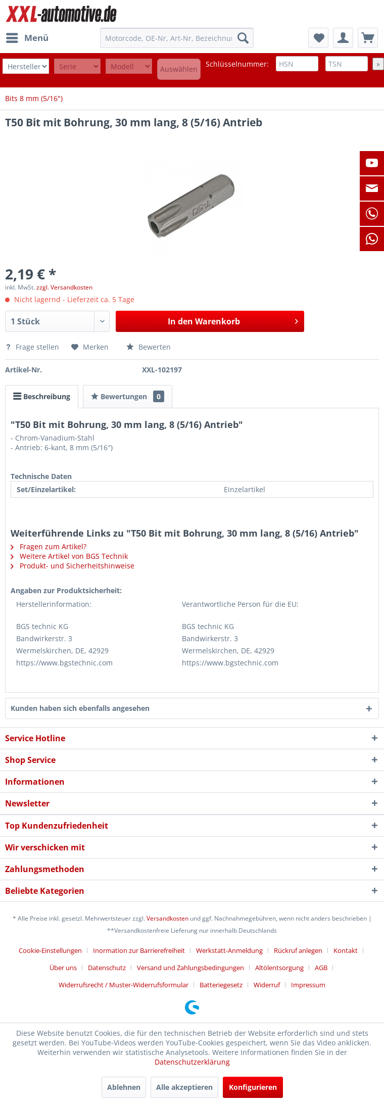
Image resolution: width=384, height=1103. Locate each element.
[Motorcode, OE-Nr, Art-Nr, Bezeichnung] (177, 38)
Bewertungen (127, 396)
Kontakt (345, 950)
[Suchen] (243, 38)
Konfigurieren (253, 1087)
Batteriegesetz (221, 984)
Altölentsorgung (279, 967)
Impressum (308, 984)
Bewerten (148, 347)
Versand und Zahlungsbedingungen (190, 967)
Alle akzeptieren (184, 1087)
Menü (27, 36)
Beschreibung (41, 396)
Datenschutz (107, 967)
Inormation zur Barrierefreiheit (139, 950)
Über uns (63, 967)
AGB (321, 967)
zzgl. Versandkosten (64, 287)
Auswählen (179, 69)
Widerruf (267, 984)
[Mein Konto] (343, 38)
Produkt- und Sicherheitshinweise (72, 565)
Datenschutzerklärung (192, 1062)
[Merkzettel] (318, 38)
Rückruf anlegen (298, 950)
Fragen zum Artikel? (48, 546)
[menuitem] (27, 38)
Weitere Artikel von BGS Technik (69, 556)
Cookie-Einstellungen (50, 950)
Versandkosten (167, 918)
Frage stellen (33, 347)
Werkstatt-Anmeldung (229, 950)
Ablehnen (123, 1087)
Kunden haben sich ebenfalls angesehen (80, 708)
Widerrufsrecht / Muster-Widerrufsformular (123, 984)
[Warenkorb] (368, 38)
